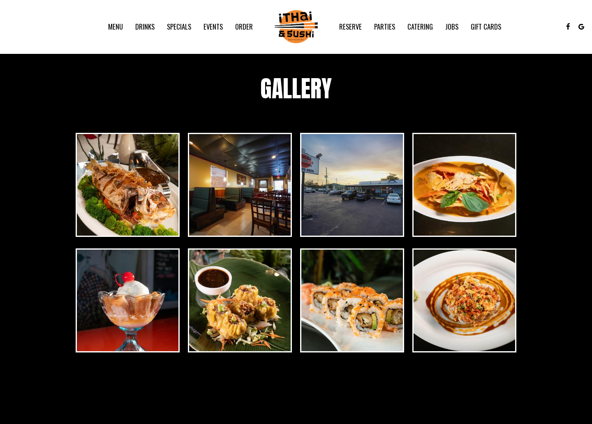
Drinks (145, 27)
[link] (296, 26)
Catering (420, 27)
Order (244, 27)
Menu (115, 27)
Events (213, 27)
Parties (384, 27)
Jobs (451, 27)
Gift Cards (486, 27)
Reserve (350, 27)
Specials (179, 27)
